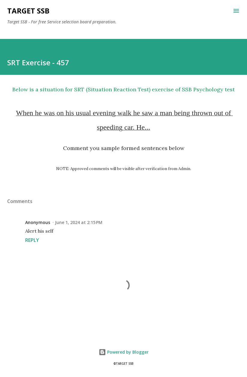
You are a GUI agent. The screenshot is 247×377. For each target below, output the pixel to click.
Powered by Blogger (124, 352)
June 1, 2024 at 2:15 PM (78, 222)
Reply (32, 240)
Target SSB (28, 11)
